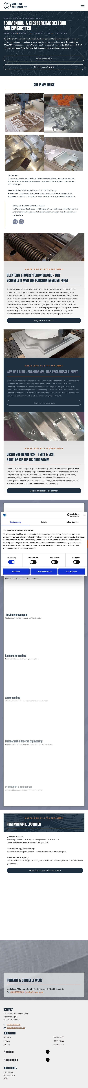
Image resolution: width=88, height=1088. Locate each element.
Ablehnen (16, 572)
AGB (5, 1078)
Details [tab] (44, 522)
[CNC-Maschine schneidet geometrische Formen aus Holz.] (24, 149)
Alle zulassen (71, 572)
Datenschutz (9, 1075)
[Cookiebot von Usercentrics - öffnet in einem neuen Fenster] (69, 515)
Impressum (8, 1072)
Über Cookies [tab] (73, 522)
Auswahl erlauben (44, 572)
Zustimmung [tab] (15, 522)
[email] (15, 222)
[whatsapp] (21, 222)
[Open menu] (82, 5)
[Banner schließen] (84, 515)
